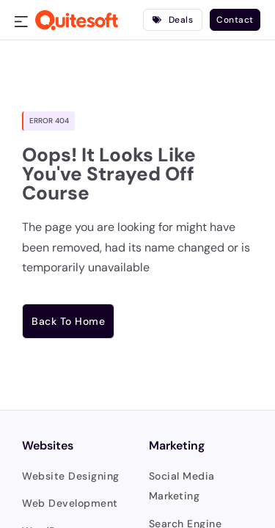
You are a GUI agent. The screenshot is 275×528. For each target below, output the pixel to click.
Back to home (68, 321)
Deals (173, 20)
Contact (235, 20)
